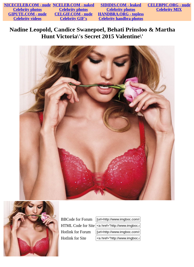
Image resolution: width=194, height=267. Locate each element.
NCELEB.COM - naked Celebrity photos (73, 7)
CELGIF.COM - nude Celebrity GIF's (73, 16)
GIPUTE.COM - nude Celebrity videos (27, 16)
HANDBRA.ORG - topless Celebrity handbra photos (121, 16)
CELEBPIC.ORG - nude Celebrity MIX (169, 7)
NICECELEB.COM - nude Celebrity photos (27, 7)
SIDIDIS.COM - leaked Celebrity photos (121, 7)
